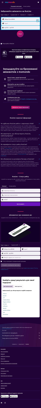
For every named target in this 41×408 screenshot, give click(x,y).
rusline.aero (3, 155)
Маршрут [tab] (4, 186)
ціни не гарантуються (7, 328)
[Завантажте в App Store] (28, 57)
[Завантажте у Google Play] (19, 57)
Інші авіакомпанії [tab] (7, 286)
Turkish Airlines (6, 299)
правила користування (29, 268)
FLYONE (5, 304)
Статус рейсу (8, 148)
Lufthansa (5, 306)
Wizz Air (5, 293)
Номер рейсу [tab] (12, 186)
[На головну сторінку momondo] (10, 2)
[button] (2, 2)
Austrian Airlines (6, 310)
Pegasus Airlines (6, 302)
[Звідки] (22, 19)
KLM (4, 312)
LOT (4, 297)
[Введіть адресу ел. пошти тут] (21, 257)
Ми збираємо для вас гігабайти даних (21, 336)
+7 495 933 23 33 (22, 154)
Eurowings (5, 314)
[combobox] (5, 15)
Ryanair (4, 295)
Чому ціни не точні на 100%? (21, 338)
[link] (20, 107)
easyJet (4, 308)
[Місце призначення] (22, 23)
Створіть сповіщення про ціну (28, 99)
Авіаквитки (14, 344)
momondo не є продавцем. (21, 333)
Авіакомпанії (21, 344)
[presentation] (28, 57)
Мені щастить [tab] (18, 286)
